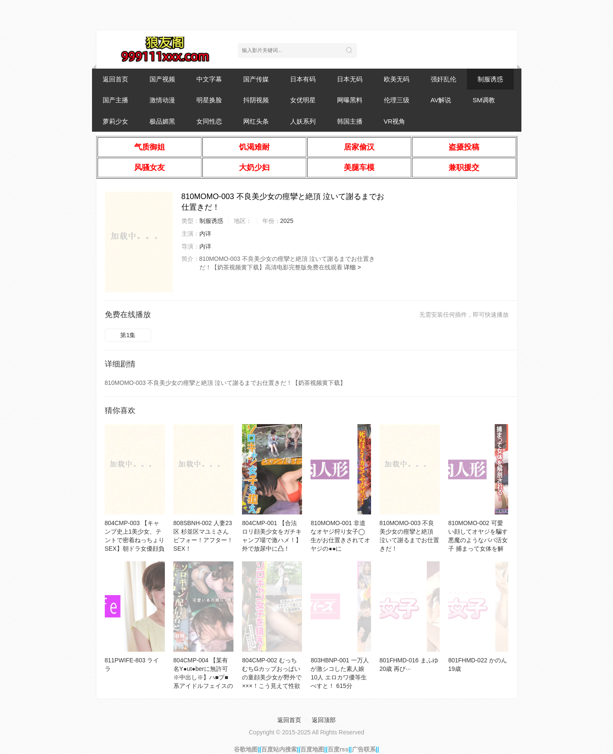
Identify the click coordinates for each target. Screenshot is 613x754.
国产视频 (162, 79)
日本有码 (303, 79)
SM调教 (483, 100)
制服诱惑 (490, 79)
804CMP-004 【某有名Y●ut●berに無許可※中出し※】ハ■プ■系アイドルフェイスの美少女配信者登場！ (203, 677)
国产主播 (115, 100)
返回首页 (115, 79)
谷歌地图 (246, 749)
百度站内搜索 (279, 749)
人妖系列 (303, 121)
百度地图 (312, 749)
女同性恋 (209, 121)
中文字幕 (209, 79)
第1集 (127, 335)
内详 (205, 233)
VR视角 (395, 121)
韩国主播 (350, 121)
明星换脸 (209, 100)
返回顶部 (324, 719)
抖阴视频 (256, 100)
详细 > (352, 267)
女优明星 (303, 100)
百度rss (338, 749)
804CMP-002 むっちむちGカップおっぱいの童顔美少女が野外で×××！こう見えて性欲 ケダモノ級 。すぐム (272, 677)
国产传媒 (256, 79)
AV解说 (441, 100)
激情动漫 (162, 100)
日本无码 (350, 79)
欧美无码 (396, 79)
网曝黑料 (350, 100)
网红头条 (256, 121)
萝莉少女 (115, 121)
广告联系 (364, 749)
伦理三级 (396, 100)
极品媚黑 (162, 121)
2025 (287, 220)
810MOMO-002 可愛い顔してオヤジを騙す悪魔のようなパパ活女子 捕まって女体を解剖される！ (478, 540)
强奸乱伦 (443, 79)
